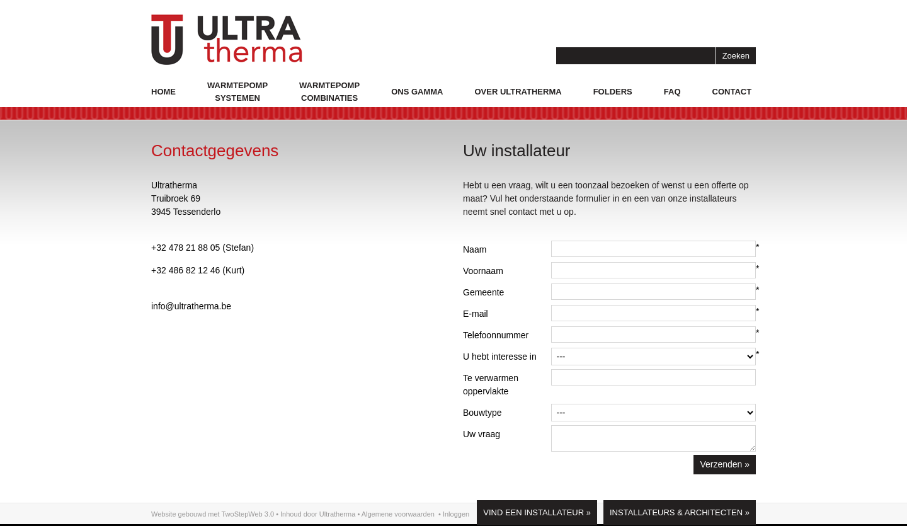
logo (226, 39)
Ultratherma (337, 514)
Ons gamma (417, 91)
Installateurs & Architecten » (680, 512)
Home (163, 91)
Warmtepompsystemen (237, 92)
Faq (672, 91)
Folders (612, 91)
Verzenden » (725, 464)
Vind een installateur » (537, 512)
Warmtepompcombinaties (329, 92)
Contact (732, 91)
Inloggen (456, 514)
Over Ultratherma (517, 91)
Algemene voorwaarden (398, 514)
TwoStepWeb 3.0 (248, 514)
